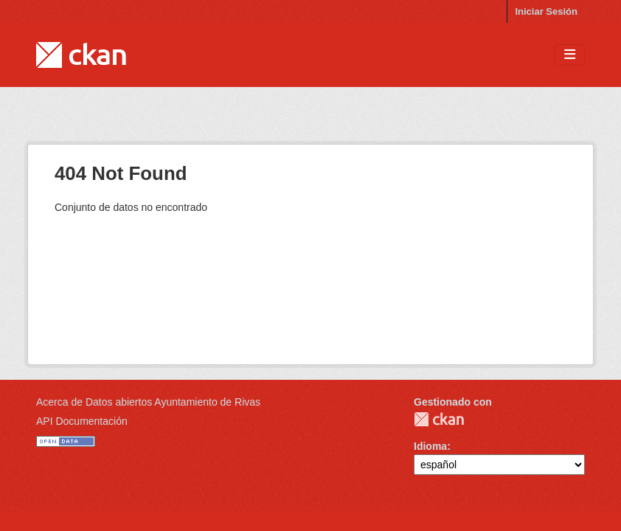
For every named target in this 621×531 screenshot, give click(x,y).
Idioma (430, 446)
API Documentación (82, 421)
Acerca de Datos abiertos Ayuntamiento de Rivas (148, 402)
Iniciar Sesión (546, 11)
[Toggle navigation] (570, 55)
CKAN (439, 419)
